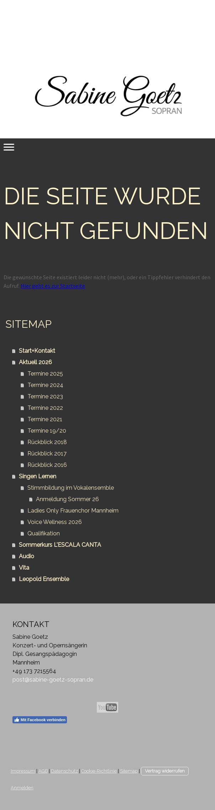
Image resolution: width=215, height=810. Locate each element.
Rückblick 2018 (47, 442)
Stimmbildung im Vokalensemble (70, 487)
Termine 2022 (45, 407)
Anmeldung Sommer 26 (67, 499)
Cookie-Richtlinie (99, 771)
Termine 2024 (45, 385)
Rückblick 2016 (47, 465)
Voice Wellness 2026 (54, 522)
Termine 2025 (45, 373)
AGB (43, 771)
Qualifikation (43, 533)
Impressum (23, 771)
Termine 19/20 (46, 430)
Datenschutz (64, 771)
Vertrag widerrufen (165, 771)
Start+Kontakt (37, 350)
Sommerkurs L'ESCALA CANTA (60, 544)
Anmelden (22, 787)
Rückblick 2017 (47, 453)
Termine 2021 (44, 419)
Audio (26, 556)
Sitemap (129, 771)
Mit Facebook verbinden (39, 720)
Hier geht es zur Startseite (53, 285)
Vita (24, 567)
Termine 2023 (45, 396)
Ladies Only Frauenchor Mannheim (73, 510)
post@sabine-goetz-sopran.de (52, 679)
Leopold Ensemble (44, 579)
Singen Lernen (37, 476)
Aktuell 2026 (35, 362)
